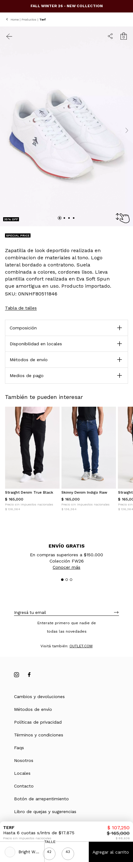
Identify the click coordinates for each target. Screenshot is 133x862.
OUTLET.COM (81, 646)
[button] (66, 360)
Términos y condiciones (38, 734)
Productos (28, 19)
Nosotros (23, 760)
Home (15, 19)
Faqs (19, 747)
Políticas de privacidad (38, 722)
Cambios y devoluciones (39, 696)
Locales (22, 773)
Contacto (24, 785)
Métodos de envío (33, 709)
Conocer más (66, 567)
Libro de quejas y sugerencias (45, 811)
